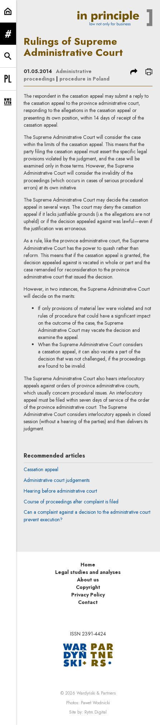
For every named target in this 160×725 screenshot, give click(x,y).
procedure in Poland (84, 78)
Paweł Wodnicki (95, 703)
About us (88, 579)
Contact (88, 602)
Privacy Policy (88, 594)
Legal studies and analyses (88, 572)
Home (88, 564)
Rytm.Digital (95, 712)
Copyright (88, 587)
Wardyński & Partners (96, 693)
